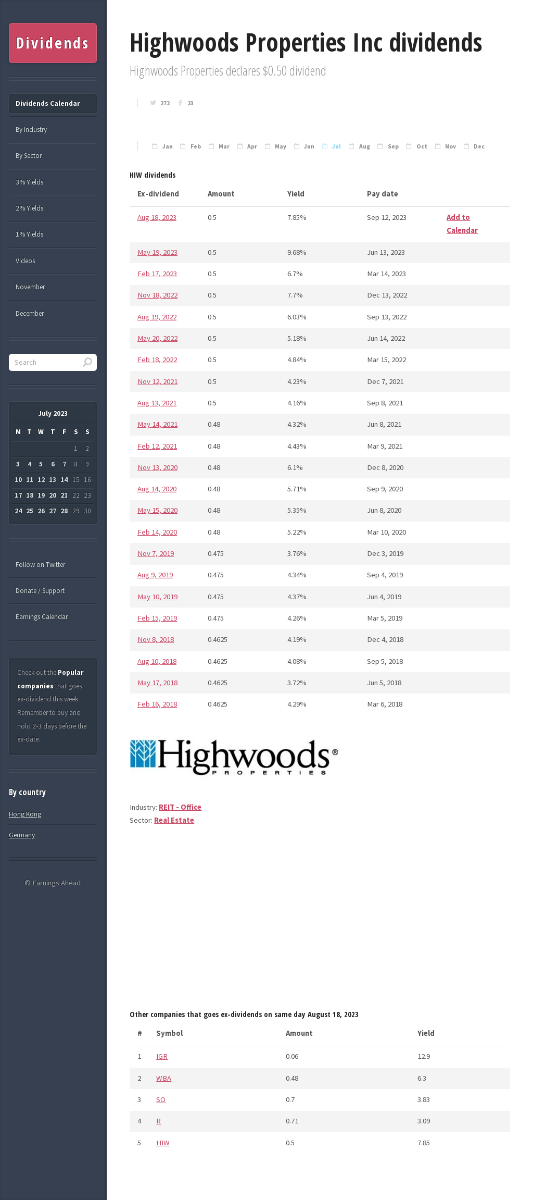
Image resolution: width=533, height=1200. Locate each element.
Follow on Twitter (40, 564)
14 (64, 479)
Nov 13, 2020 (157, 467)
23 (190, 103)
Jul (336, 146)
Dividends (52, 42)
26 (41, 510)
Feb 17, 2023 (157, 273)
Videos (25, 260)
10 (18, 479)
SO (161, 1099)
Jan (167, 146)
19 (41, 495)
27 (52, 510)
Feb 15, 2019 (157, 618)
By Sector (29, 155)
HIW (163, 1142)
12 (41, 479)
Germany (22, 835)
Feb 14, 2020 (157, 532)
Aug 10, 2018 (156, 661)
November (30, 286)
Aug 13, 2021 (156, 402)
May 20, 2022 (157, 338)
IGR (162, 1056)
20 (52, 495)
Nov (450, 146)
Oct (421, 146)
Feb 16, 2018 (157, 704)
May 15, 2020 (157, 510)
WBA (163, 1078)
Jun (309, 146)
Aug (364, 146)
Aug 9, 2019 (155, 574)
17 (18, 495)
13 (52, 479)
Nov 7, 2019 (155, 553)
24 (18, 510)
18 (29, 495)
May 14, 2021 (157, 424)
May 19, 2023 (157, 252)
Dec (479, 146)
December (30, 313)
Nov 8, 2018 (155, 639)
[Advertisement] (320, 921)
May (280, 146)
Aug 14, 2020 (156, 488)
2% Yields (29, 208)
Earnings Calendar (42, 616)
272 (165, 103)
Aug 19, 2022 (156, 316)
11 (29, 479)
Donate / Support (40, 590)
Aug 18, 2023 (156, 217)
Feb (196, 146)
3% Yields (29, 182)
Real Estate (174, 820)
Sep (393, 146)
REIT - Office (180, 807)
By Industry (31, 129)
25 (29, 510)
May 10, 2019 (157, 596)
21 (64, 495)
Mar (224, 146)
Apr (252, 146)
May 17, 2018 (157, 682)
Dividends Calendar (48, 103)
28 (64, 510)
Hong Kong (25, 814)
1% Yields (29, 234)
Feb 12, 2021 (157, 446)
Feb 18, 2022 (157, 359)
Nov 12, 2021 (157, 381)
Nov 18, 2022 (157, 295)
